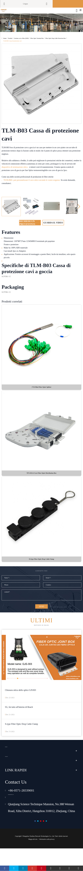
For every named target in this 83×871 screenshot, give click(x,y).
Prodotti (10, 43)
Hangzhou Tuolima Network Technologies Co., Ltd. (38, 859)
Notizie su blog (41, 635)
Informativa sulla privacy (47, 862)
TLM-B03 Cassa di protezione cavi (12, 46)
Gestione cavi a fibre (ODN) (21, 43)
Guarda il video (53, 227)
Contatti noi (41, 578)
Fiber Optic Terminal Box (37, 43)
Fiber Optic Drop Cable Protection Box (55, 43)
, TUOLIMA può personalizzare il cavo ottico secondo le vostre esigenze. (31, 185)
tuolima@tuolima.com (22, 815)
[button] (78, 211)
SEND (41, 618)
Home (4, 43)
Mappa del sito (32, 862)
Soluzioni (12, 778)
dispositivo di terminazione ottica (15, 172)
